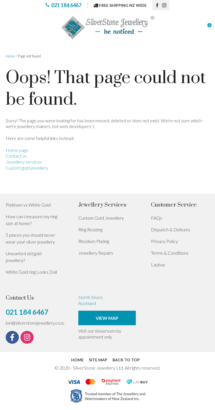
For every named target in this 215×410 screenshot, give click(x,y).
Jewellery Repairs (95, 253)
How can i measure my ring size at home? (31, 220)
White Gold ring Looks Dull (31, 272)
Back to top (126, 359)
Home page (17, 150)
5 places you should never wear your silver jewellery (30, 238)
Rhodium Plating (93, 241)
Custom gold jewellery (27, 167)
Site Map (98, 359)
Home (10, 56)
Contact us (16, 155)
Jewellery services (24, 161)
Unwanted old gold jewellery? (24, 257)
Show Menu (9, 28)
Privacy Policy (164, 241)
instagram (165, 5)
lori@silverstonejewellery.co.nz (35, 322)
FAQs (156, 218)
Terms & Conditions (170, 253)
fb (157, 5)
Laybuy (158, 264)
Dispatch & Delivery (170, 229)
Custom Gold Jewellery (101, 218)
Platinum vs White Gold (28, 204)
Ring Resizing (90, 229)
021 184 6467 (66, 5)
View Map (107, 318)
